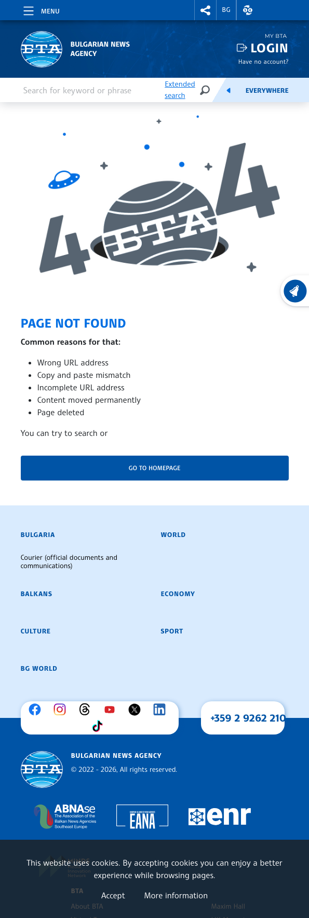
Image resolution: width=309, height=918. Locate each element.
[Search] (204, 90)
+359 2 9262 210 (248, 718)
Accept (113, 895)
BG (226, 10)
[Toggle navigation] (40, 9)
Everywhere (267, 91)
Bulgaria (38, 535)
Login (269, 47)
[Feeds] (228, 90)
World (173, 535)
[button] (206, 10)
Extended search (180, 90)
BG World (39, 669)
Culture (36, 631)
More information (176, 895)
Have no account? (263, 61)
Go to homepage (155, 468)
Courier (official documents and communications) (69, 562)
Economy (178, 594)
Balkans (36, 594)
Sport (172, 631)
